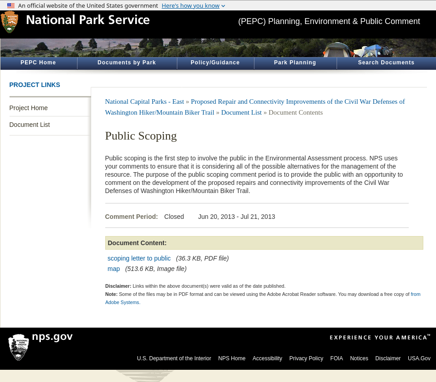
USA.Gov (419, 358)
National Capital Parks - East (144, 101)
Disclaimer (388, 358)
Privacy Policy (306, 358)
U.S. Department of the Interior (174, 358)
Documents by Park (127, 62)
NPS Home (231, 358)
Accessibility (267, 358)
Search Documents (386, 62)
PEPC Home (38, 62)
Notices (359, 358)
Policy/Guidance (215, 62)
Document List (30, 124)
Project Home (29, 107)
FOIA (336, 358)
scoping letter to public (139, 258)
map (114, 268)
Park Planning (295, 62)
